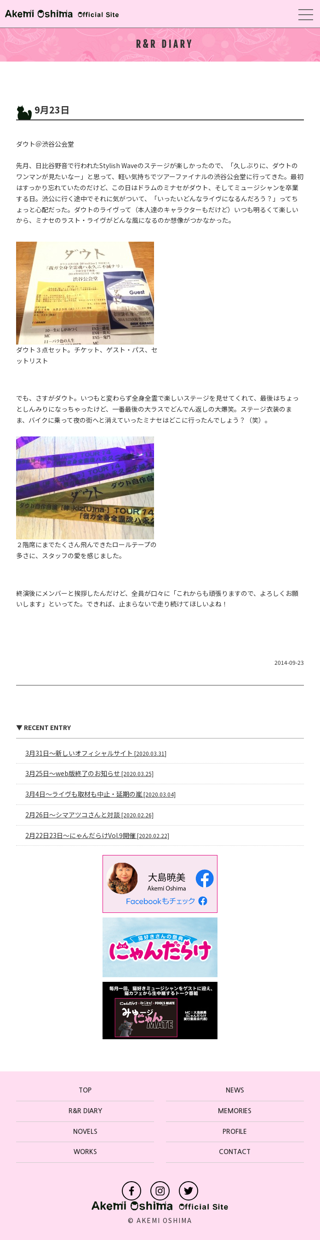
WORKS (85, 1152)
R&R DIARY (85, 1111)
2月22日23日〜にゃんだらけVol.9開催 (97, 835)
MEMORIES (234, 1111)
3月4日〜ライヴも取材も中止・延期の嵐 (100, 793)
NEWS (235, 1090)
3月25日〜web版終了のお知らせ (89, 773)
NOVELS (85, 1131)
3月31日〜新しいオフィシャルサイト (95, 753)
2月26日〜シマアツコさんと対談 (89, 814)
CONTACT (235, 1152)
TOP (85, 1090)
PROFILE (235, 1131)
